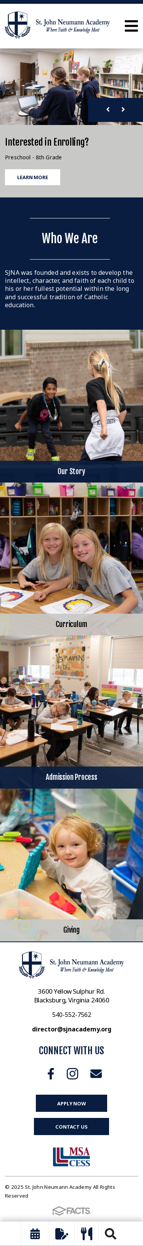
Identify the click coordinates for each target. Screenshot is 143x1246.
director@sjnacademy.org (71, 1029)
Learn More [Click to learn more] (32, 177)
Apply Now (71, 1103)
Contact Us (71, 1126)
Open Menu (131, 26)
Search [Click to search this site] (110, 1234)
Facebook (51, 1073)
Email (96, 1073)
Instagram (72, 1073)
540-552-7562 (71, 1014)
